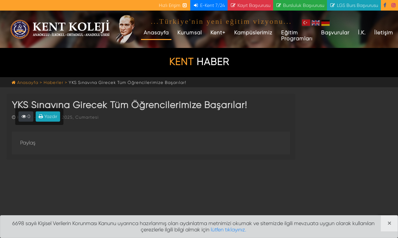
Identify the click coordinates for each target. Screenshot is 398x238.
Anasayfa (157, 32)
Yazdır (48, 116)
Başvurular (335, 32)
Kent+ (218, 32)
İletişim (383, 32)
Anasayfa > (28, 82)
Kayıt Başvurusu (250, 5)
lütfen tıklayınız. (228, 229)
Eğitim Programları (296, 35)
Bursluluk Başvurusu (300, 5)
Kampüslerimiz (253, 32)
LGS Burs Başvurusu (354, 5)
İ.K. (362, 32)
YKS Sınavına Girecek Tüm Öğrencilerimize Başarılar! (127, 82)
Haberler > (55, 82)
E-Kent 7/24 (209, 5)
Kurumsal (189, 32)
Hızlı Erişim (173, 5)
